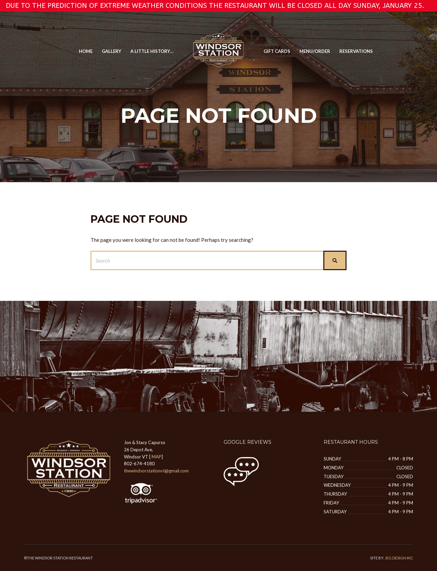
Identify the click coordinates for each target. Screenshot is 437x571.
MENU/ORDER (314, 51)
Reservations (356, 51)
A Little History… (151, 51)
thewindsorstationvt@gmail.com (156, 470)
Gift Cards (277, 51)
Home (86, 51)
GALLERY (111, 51)
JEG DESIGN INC (399, 558)
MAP (156, 456)
